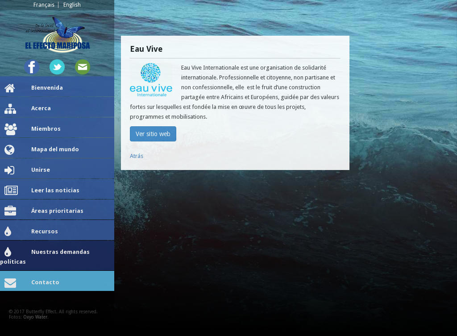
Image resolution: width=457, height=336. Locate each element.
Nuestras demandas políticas (45, 256)
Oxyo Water (35, 317)
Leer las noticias (41, 191)
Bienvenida (33, 88)
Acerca (27, 109)
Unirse (27, 170)
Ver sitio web (153, 133)
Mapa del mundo (41, 150)
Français (43, 5)
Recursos (31, 232)
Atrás (136, 156)
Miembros (32, 129)
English (72, 5)
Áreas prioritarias (43, 211)
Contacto (31, 283)
